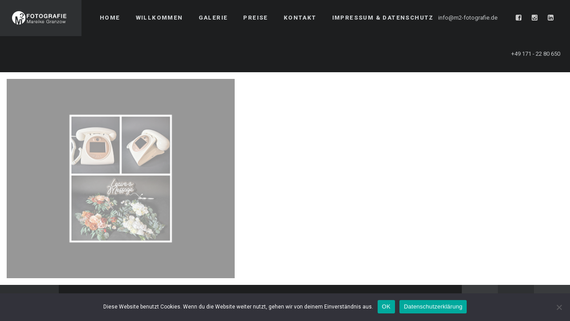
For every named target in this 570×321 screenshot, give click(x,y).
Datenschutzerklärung (433, 306)
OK (386, 306)
